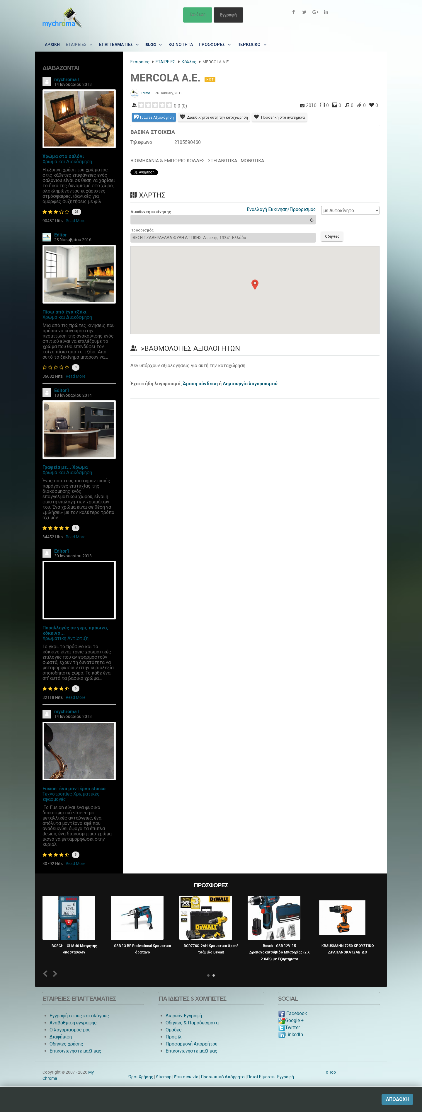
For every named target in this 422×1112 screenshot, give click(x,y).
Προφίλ (174, 1037)
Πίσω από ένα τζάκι (64, 312)
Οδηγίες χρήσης (66, 1044)
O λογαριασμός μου (70, 1030)
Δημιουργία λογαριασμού (250, 385)
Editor (60, 235)
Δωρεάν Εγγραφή (184, 1016)
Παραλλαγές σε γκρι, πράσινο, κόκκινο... (75, 630)
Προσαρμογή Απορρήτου (191, 1044)
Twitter (289, 1027)
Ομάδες (174, 1030)
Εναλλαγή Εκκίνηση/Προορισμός (281, 210)
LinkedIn (290, 1034)
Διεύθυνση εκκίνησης (150, 212)
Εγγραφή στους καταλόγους (79, 1016)
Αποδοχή (397, 1099)
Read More (75, 220)
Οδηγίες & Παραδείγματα (192, 1023)
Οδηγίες (333, 237)
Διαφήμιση (61, 1037)
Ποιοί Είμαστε (261, 1076)
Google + (291, 1020)
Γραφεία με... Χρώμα (65, 467)
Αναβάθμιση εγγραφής (73, 1023)
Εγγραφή (228, 14)
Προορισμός (142, 231)
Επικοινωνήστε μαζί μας (75, 1051)
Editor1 (61, 390)
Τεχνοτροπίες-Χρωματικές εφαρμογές (71, 796)
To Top (330, 1072)
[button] (254, 286)
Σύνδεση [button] (198, 14)
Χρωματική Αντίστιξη (65, 638)
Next (54, 973)
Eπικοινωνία (186, 1076)
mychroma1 (66, 79)
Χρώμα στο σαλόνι (63, 156)
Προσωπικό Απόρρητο (223, 1076)
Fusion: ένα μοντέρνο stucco (74, 788)
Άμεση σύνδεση (200, 385)
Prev (46, 973)
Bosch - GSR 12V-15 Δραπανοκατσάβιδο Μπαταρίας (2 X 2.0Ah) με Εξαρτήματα (279, 952)
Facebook (292, 1013)
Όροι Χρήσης (140, 1076)
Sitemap (163, 1076)
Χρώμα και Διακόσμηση (67, 161)
